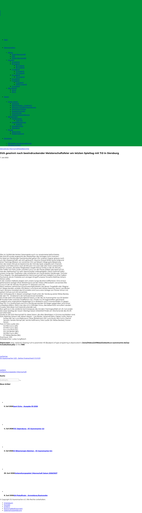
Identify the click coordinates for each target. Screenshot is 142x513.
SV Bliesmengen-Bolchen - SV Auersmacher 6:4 (32, 451)
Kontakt (7, 505)
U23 (13, 56)
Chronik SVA (17, 113)
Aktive (10, 53)
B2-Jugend (20, 68)
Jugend (11, 60)
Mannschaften (9, 48)
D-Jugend (16, 75)
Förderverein (17, 119)
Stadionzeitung (18, 134)
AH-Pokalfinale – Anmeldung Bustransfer (31, 495)
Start (6, 40)
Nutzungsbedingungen (13, 509)
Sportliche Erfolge (19, 109)
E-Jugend (15, 79)
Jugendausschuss (19, 122)
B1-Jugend (20, 66)
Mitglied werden (14, 145)
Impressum (8, 503)
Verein (6, 97)
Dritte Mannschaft (19, 58)
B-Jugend (16, 64)
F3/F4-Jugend (21, 84)
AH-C (14, 92)
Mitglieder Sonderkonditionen (20, 143)
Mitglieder (8, 138)
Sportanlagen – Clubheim (22, 105)
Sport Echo (16, 132)
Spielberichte (24, 149)
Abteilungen (13, 117)
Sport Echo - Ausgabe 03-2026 (25, 406)
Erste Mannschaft (19, 54)
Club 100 (19, 120)
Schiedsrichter (17, 126)
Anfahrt (7, 507)
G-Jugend (16, 86)
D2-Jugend (20, 77)
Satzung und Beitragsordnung (24, 107)
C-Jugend (16, 69)
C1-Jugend (20, 71)
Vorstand (15, 104)
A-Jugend (16, 62)
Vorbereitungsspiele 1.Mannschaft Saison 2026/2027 (36, 473)
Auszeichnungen (18, 111)
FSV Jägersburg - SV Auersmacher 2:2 (28, 429)
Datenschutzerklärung (21, 115)
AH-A (14, 90)
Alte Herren (12, 88)
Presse (10, 130)
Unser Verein (13, 102)
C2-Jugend (20, 73)
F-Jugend (15, 81)
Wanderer (16, 128)
